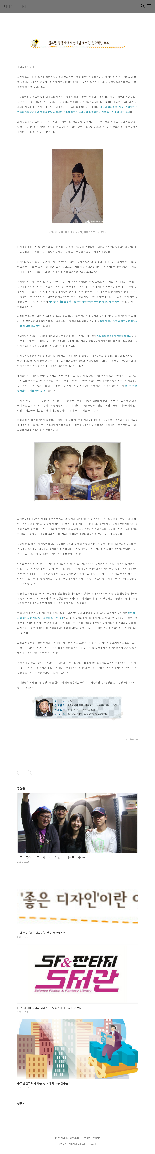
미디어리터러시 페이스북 (66, 1138)
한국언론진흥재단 (92, 1138)
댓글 (21, 1103)
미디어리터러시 (15, 6)
